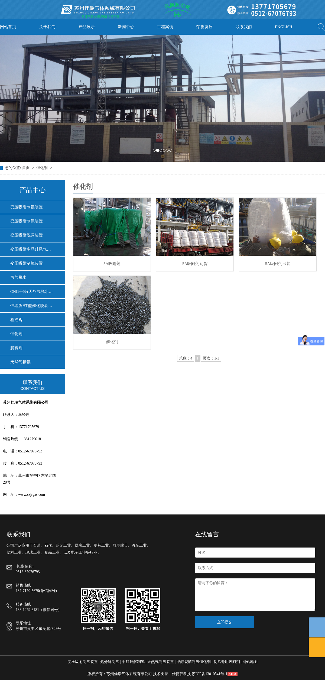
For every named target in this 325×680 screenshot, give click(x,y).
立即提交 (224, 622)
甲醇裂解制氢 (133, 662)
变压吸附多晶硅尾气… (30, 249)
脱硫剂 (16, 348)
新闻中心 (126, 27)
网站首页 (8, 27)
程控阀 (16, 320)
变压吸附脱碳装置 (26, 235)
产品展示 (87, 27)
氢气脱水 (18, 277)
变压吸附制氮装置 (26, 221)
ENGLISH (283, 27)
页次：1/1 (211, 358)
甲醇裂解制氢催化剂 (194, 662)
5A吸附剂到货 (194, 263)
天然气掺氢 (20, 362)
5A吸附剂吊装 (277, 263)
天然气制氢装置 (160, 662)
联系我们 (244, 27)
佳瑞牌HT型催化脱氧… (31, 305)
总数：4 (185, 358)
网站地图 (250, 662)
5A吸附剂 (112, 263)
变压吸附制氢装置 (26, 207)
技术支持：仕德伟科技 (172, 674)
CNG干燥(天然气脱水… (31, 291)
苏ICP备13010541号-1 (209, 674)
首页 (26, 168)
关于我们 (47, 27)
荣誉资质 (204, 27)
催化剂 (42, 168)
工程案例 (165, 27)
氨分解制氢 (109, 662)
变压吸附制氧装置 (26, 263)
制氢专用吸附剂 (226, 662)
